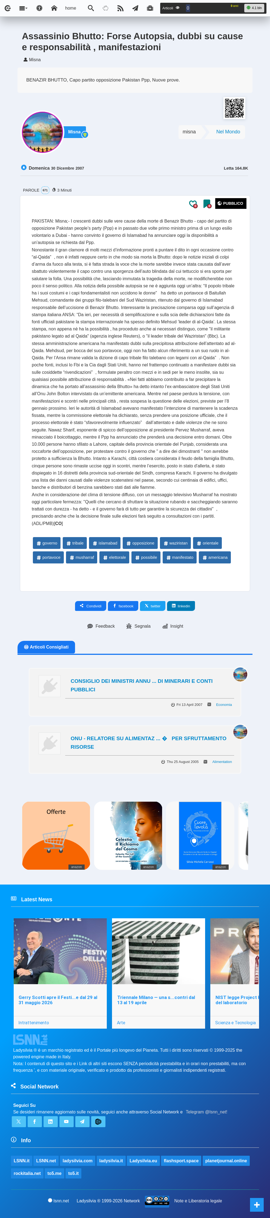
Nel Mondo (228, 131)
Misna (74, 132)
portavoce (48, 557)
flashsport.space (181, 1160)
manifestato (180, 557)
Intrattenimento (33, 1022)
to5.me (54, 1173)
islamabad (104, 543)
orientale (207, 543)
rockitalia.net (27, 1173)
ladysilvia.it (111, 1160)
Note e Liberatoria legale (198, 1201)
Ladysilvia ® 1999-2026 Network (108, 1201)
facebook (123, 606)
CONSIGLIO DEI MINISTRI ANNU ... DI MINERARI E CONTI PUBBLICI (142, 685)
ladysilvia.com (78, 1160)
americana (215, 557)
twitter (152, 606)
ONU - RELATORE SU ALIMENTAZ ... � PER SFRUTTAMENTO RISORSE (148, 743)
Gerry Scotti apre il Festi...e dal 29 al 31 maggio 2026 (58, 1000)
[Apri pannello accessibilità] (39, 8)
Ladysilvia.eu (143, 1160)
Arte (121, 1022)
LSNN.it (22, 1160)
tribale (75, 543)
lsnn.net (58, 1200)
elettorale (114, 557)
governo (46, 543)
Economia (224, 705)
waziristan (175, 543)
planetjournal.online (226, 1160)
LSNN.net (46, 1160)
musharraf (81, 557)
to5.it (73, 1173)
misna (189, 131)
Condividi (91, 606)
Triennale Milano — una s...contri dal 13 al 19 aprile (156, 1000)
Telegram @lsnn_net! (206, 1112)
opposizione (140, 543)
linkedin (181, 606)
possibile (145, 557)
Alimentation (222, 762)
